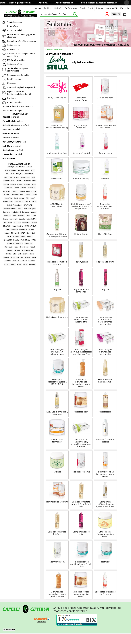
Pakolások (57, 472)
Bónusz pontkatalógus (12, 110)
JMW (14, 216)
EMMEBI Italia (31, 191)
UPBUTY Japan (10, 264)
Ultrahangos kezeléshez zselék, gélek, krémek (57, 594)
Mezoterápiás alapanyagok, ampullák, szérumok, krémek (81, 442)
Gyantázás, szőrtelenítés (18, 75)
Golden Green (8, 202)
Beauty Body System (11, 177)
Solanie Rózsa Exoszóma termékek (101, 2)
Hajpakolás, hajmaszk (57, 317)
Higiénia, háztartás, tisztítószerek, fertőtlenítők (19, 92)
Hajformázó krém (105, 262)
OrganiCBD (8, 240)
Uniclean (31, 261)
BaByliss (19, 174)
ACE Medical (20, 167)
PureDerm (10, 243)
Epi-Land (6, 195)
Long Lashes (7, 223)
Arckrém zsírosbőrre (57, 153)
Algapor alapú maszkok (81, 126)
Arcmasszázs (105, 153)
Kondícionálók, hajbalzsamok (105, 380)
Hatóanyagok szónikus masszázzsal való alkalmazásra (81, 351)
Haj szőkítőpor (105, 234)
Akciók (37, 8)
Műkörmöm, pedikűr (16, 60)
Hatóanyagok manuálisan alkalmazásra (57, 351)
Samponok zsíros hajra (81, 533)
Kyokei (5, 219)
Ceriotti (18, 181)
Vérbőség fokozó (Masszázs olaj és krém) (81, 594)
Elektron (22, 191)
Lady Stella (14, 219)
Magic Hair (26, 223)
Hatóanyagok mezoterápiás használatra (81, 319)
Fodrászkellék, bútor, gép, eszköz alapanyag (21, 35)
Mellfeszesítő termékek (57, 440)
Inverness (25, 212)
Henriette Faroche (9, 209)
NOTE (9, 236)
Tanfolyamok (71, 8)
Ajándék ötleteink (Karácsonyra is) (18, 106)
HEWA (20, 209)
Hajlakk (105, 289)
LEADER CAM (31, 219)
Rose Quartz (24, 247)
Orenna (29, 236)
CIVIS (34, 181)
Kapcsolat (125, 8)
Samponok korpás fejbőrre (57, 533)
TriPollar (24, 261)
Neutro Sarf (31, 233)
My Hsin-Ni (15, 233)
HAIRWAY (32, 202)
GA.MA (21, 198)
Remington (28, 243)
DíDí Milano (8, 188)
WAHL (19, 264)
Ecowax (14, 191)
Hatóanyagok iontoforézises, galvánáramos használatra (105, 320)
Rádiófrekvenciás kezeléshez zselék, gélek (105, 474)
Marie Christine (17, 226)
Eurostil (27, 195)
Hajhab (57, 289)
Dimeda (23, 188)
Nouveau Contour (19, 236)
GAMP (32, 198)
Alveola (29, 167)
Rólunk (99, 8)
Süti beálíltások (9, 630)
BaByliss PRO (28, 174)
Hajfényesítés (81, 262)
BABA (13, 174)
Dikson (16, 188)
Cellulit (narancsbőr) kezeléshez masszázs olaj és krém (81, 206)
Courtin (13, 184)
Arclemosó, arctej (81, 153)
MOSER (31, 229)
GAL (27, 198)
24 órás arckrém (105, 98)
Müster (7, 233)
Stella (32, 254)
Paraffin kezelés (14, 79)
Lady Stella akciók (57, 98)
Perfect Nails (25, 240)
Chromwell (27, 181)
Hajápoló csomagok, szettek (57, 263)
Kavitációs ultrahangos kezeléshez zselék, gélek (81, 382)
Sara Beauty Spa (27, 250)
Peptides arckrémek (81, 472)
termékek (11, 117)
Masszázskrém (81, 412)
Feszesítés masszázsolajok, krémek (105, 206)
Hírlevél (57, 8)
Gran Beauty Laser (21, 202)
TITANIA (8, 261)
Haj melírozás (81, 234)
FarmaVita (8, 198)
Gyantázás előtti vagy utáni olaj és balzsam (57, 235)
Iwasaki (33, 212)
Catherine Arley (8, 181)
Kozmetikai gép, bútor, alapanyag (21, 41)
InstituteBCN (16, 212)
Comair (6, 184)
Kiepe (34, 216)
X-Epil (25, 264)
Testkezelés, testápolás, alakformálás (18, 69)
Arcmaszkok (57, 178)
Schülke (8, 254)
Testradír (105, 562)
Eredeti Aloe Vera (17, 195)
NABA (23, 233)
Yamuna (32, 264)
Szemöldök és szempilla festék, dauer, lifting (21, 54)
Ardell (27, 170)
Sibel (14, 254)
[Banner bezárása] (126, 2)
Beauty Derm (25, 177)
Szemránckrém (57, 562)
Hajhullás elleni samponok (81, 290)
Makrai (34, 223)
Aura (32, 170)
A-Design (11, 167)
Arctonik (105, 178)
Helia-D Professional (14, 205)
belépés (116, 14)
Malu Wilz (6, 226)
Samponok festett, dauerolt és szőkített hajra (81, 504)
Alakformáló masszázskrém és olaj (57, 126)
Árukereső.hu (41, 621)
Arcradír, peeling (81, 178)
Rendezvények (86, 8)
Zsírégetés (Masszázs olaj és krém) (105, 593)
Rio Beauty (8, 247)
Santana (9, 250)
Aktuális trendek (14, 102)
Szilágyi (27, 257)
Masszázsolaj (105, 412)
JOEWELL (21, 216)
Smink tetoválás (14, 64)
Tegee (34, 257)
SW (22, 257)
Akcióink (45, 2)
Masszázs (11, 83)
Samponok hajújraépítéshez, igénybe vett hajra (105, 504)
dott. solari (31, 188)
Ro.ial (16, 247)
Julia (28, 216)
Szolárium (11, 98)
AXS (7, 174)
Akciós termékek (66, 2)
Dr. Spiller (6, 191)
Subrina (6, 257)
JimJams (7, 216)
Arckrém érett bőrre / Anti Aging (105, 126)
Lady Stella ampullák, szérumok (57, 413)
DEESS (19, 184)
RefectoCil (19, 243)
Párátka (16, 240)
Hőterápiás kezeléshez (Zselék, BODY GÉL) (57, 381)
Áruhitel (47, 8)
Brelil (33, 177)
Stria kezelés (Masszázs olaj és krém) (105, 534)
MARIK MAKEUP (30, 226)
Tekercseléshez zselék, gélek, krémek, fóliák (81, 564)
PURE (34, 240)
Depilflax (27, 184)
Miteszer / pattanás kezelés (105, 440)
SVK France (15, 257)
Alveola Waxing (10, 170)
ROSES (32, 247)
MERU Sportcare (12, 229)
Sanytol (17, 250)
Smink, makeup (14, 45)
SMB (19, 254)
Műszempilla (13, 49)
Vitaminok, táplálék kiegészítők (21, 87)
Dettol (34, 184)
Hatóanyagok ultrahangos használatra (105, 351)
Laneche (22, 219)
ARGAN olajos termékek (57, 205)
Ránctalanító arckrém (57, 502)
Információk (111, 8)
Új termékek (12, 26)
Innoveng (6, 212)
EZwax (34, 195)
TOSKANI (15, 261)
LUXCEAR (17, 223)
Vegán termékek (14, 22)
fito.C (16, 198)
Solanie (25, 254)
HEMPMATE (28, 205)
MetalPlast (23, 229)
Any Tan (21, 170)
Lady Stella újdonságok (81, 99)
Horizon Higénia (30, 209)
